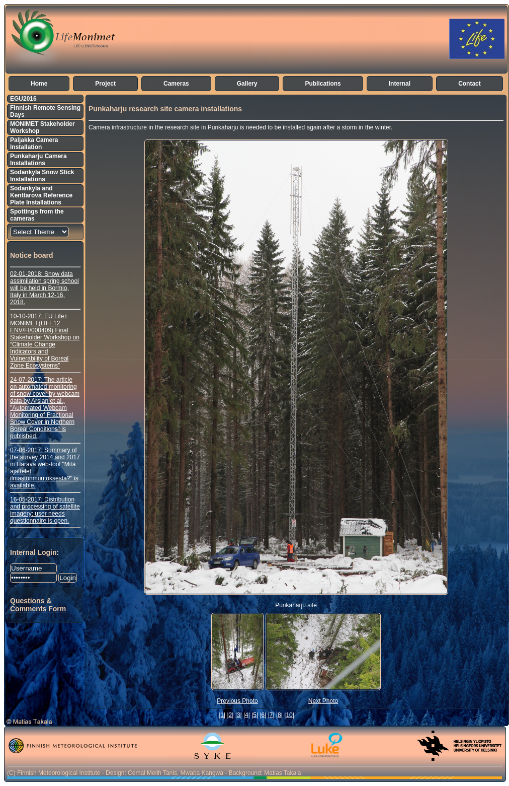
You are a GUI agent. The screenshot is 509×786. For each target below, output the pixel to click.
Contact (469, 83)
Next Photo (323, 700)
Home (39, 83)
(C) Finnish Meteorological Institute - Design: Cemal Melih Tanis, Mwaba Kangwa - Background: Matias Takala (154, 772)
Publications (323, 83)
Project (105, 83)
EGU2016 (23, 98)
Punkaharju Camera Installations (38, 160)
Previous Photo (237, 700)
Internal (399, 83)
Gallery (247, 83)
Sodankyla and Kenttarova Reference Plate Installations (41, 195)
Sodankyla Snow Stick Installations (42, 176)
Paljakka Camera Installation (34, 143)
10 (289, 715)
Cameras (176, 83)
